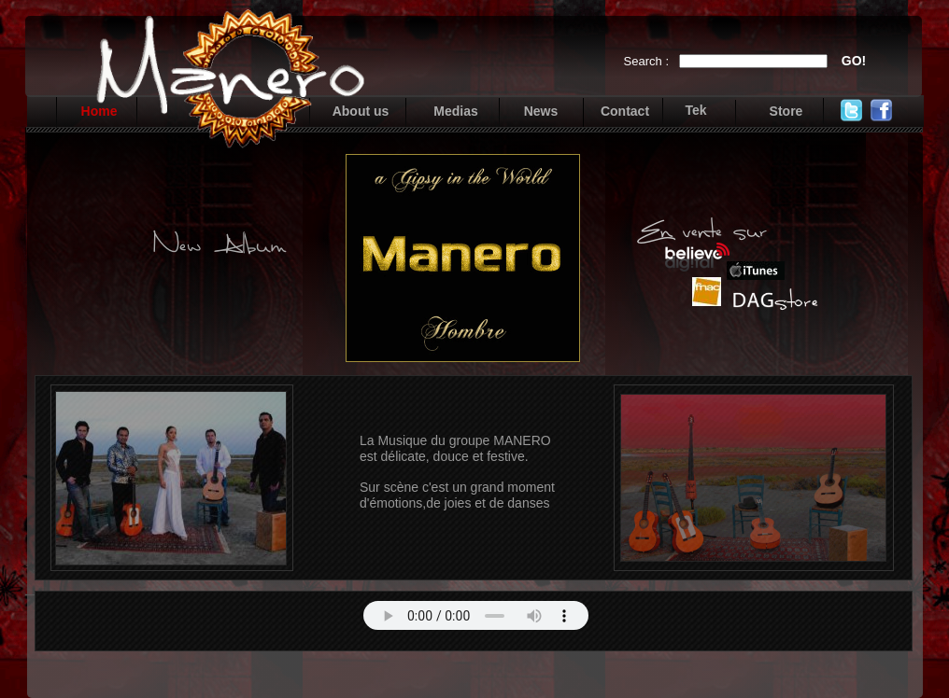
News (541, 111)
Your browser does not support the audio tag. (475, 615)
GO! (854, 60)
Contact (625, 111)
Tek (695, 110)
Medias (455, 111)
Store (786, 111)
